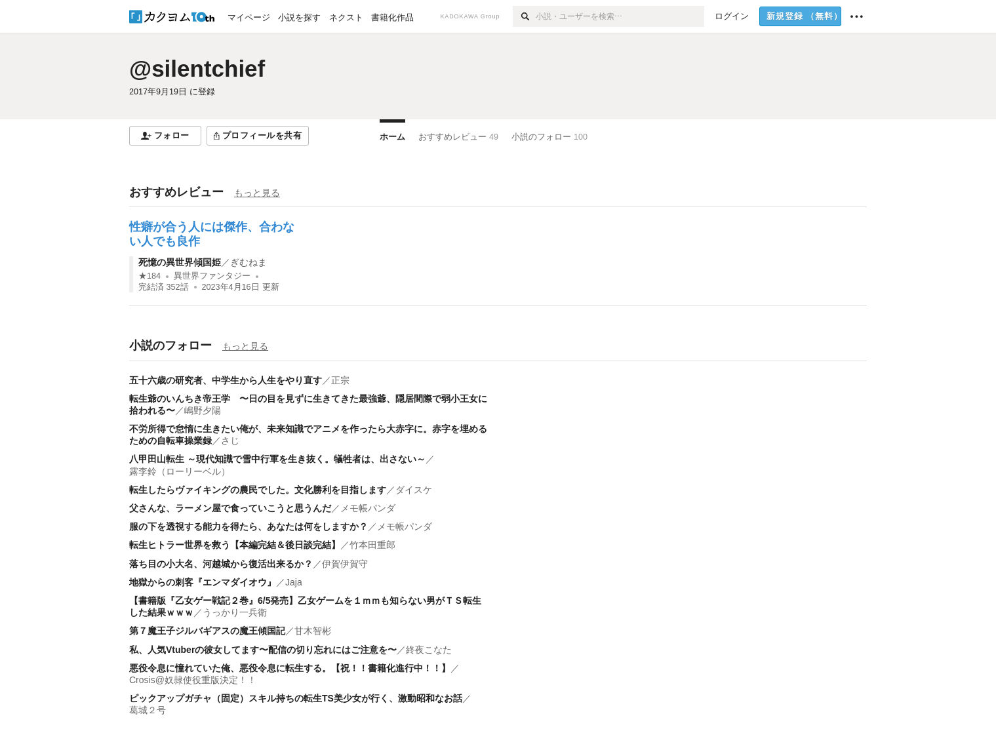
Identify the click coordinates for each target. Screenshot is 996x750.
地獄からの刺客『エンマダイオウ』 (202, 582)
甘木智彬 (312, 630)
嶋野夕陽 (202, 410)
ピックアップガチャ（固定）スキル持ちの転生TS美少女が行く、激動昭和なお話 (295, 698)
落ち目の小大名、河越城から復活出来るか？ (221, 564)
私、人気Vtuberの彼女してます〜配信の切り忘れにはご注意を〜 (263, 649)
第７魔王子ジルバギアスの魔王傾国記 (207, 630)
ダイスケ (413, 489)
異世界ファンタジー (212, 276)
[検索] (524, 16)
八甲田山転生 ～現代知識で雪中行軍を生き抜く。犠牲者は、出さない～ (277, 459)
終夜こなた (429, 649)
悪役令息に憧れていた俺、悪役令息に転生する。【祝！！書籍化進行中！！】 (289, 668)
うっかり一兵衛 (235, 612)
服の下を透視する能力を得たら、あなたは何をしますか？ (248, 526)
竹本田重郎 (377, 545)
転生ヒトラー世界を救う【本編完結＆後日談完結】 (234, 545)
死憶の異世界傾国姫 (179, 262)
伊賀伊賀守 (345, 564)
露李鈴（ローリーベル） (179, 471)
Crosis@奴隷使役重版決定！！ (192, 680)
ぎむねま (248, 262)
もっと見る (257, 193)
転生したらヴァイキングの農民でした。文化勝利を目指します (257, 489)
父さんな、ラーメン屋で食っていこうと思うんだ (230, 508)
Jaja (293, 582)
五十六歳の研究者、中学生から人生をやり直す (225, 380)
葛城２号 (147, 710)
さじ (230, 440)
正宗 (340, 380)
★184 (149, 276)
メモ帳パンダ (367, 508)
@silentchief (197, 68)
